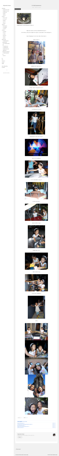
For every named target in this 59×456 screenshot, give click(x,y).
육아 (4, 15)
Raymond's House (7, 5)
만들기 (4, 35)
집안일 (3, 8)
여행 (3, 24)
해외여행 (20, 421)
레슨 (4, 55)
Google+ (27, 454)
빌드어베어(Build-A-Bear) (20, 425)
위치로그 (3, 62)
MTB (4, 20)
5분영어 (4, 39)
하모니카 (5, 17)
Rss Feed (17, 454)
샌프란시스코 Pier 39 (20, 427)
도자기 (4, 19)
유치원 (4, 31)
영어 (4, 38)
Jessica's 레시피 (6, 9)
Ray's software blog (4, 66)
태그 (2, 59)
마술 (4, 23)
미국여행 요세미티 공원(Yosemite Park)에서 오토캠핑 (24, 424)
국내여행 (5, 27)
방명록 (3, 63)
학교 (4, 32)
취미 (3, 16)
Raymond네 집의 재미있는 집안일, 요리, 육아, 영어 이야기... (26, 435)
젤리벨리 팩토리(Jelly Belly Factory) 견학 (22, 426)
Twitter (20, 454)
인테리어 (5, 12)
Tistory (51, 454)
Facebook (22, 454)
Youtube (25, 454)
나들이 (4, 28)
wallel (56, 454)
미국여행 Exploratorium (36, 5)
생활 (4, 13)
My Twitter (3, 67)
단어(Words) (5, 47)
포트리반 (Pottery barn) (20, 423)
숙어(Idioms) (5, 46)
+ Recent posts (18, 449)
